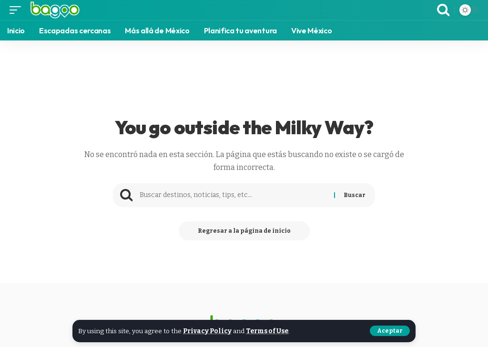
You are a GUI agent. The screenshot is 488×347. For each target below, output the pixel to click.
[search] (443, 10)
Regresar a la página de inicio (244, 231)
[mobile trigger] (18, 10)
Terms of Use (267, 331)
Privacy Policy (207, 331)
